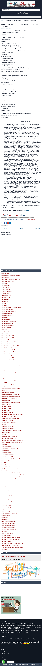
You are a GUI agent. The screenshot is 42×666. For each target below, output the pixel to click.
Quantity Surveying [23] (7, 507)
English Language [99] (6, 353)
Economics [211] (5, 339)
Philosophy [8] (5, 482)
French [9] (4, 376)
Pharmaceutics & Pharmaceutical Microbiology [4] (13, 474)
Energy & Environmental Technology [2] (10, 349)
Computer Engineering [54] (8, 325)
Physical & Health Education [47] (9, 485)
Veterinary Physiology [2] (7, 541)
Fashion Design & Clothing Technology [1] (11, 366)
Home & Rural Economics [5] (8, 392)
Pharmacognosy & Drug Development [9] (11, 476)
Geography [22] (5, 378)
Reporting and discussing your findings (13, 556)
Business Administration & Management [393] (12, 307)
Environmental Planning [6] (8, 357)
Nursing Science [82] (6, 466)
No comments (8, 28)
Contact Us (3, 651)
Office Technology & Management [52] (10, 468)
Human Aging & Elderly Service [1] (9, 398)
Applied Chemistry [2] (6, 287)
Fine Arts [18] (4, 368)
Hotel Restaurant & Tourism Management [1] (11, 396)
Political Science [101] (6, 497)
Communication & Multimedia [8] (9, 321)
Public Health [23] (5, 503)
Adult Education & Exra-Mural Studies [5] (11, 275)
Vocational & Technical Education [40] (10, 545)
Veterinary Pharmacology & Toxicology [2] (11, 539)
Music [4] (4, 462)
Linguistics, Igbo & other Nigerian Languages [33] (12, 440)
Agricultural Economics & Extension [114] (11, 279)
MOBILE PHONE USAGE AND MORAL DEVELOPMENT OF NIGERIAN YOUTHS (18, 623)
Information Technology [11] (8, 420)
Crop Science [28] (5, 331)
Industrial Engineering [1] (7, 410)
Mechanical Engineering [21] (8, 454)
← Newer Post (4, 228)
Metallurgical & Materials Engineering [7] (11, 458)
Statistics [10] (5, 519)
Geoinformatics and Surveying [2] (9, 380)
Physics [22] (4, 486)
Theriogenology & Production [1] (9, 529)
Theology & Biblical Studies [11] (8, 527)
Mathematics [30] (5, 450)
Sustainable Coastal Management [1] (9, 521)
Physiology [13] (5, 488)
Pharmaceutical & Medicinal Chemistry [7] (11, 472)
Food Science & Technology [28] (9, 372)
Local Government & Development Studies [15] (12, 442)
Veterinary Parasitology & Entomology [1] (11, 537)
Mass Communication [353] (8, 446)
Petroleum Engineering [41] (8, 470)
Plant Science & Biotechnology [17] (9, 493)
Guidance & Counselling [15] (8, 384)
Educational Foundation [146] (8, 335)
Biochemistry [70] (6, 297)
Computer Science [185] (7, 327)
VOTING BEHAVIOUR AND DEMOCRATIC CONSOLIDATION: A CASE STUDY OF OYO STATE (21, 625)
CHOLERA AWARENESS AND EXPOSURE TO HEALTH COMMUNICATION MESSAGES (19, 630)
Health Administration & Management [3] (11, 388)
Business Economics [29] (7, 309)
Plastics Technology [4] (7, 495)
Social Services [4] (6, 515)
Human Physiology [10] (7, 404)
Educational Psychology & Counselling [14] (11, 337)
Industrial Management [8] (7, 412)
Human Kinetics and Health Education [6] (11, 402)
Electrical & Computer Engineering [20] (10, 345)
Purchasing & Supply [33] (7, 505)
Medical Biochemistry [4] (7, 456)
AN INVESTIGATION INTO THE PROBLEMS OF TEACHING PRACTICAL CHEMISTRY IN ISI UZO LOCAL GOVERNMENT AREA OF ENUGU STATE (21, 628)
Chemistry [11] (5, 317)
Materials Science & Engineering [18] (10, 448)
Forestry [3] (4, 374)
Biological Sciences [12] (7, 299)
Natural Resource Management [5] (9, 464)
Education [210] (5, 333)
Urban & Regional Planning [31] (8, 533)
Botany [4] (4, 303)
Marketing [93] (5, 444)
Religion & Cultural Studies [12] (8, 509)
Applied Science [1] (6, 289)
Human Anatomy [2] (6, 400)
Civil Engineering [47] (6, 319)
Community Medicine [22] (7, 323)
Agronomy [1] (5, 283)
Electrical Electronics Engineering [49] (10, 347)
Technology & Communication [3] (9, 523)
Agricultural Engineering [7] (8, 281)
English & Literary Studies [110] (9, 351)
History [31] (4, 390)
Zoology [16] (4, 549)
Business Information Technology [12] (10, 311)
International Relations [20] (8, 428)
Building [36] (4, 305)
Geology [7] (4, 382)
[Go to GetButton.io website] (3, 664)
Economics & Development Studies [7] (10, 341)
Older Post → (38, 228)
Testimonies (3, 657)
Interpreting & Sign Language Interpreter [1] (12, 430)
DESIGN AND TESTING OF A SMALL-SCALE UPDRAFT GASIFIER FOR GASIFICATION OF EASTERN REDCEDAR (20, 25)
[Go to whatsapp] (3, 662)
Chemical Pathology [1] (7, 313)
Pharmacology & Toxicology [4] (8, 480)
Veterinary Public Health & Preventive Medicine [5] (13, 543)
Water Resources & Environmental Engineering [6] (13, 547)
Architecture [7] (5, 293)
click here (26, 210)
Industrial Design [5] (6, 408)
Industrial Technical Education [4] (9, 416)
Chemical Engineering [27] (7, 315)
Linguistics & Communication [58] (9, 438)
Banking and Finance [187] (7, 295)
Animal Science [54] (6, 285)
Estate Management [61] (7, 361)
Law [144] (4, 434)
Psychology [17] (5, 499)
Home (2, 20)
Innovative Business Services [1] (9, 422)
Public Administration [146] (7, 501)
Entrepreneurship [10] (7, 355)
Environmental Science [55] (8, 359)
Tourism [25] (4, 531)
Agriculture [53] (5, 277)
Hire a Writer (4, 655)
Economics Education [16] (7, 343)
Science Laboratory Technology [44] (9, 513)
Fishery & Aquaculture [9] (7, 370)
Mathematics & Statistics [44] (8, 452)
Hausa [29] (4, 386)
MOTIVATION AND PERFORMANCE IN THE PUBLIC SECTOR (14, 632)
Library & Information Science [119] (9, 436)
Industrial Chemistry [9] (7, 406)
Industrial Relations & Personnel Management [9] (12, 414)
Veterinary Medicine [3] (7, 535)
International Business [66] (8, 426)
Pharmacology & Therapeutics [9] (9, 478)
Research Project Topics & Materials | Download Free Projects (25, 664)
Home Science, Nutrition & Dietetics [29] (11, 394)
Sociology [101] (5, 517)
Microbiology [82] (6, 460)
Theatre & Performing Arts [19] (8, 525)
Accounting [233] (5, 273)
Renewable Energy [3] (6, 511)
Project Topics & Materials (7, 653)
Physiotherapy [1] (5, 491)
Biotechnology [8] (5, 301)
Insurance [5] (4, 424)
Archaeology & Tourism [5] (7, 291)
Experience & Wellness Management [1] (10, 363)
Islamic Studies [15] (6, 432)
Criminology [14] (5, 329)
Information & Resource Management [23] (11, 418)
